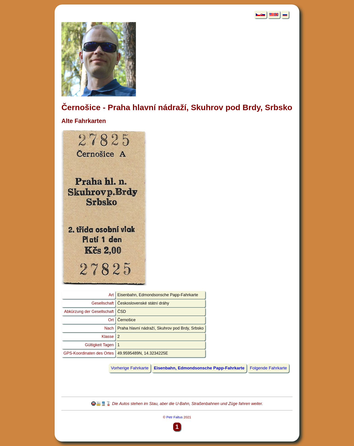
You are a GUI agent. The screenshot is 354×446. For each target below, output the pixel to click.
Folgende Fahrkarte (268, 368)
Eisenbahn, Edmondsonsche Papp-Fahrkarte (199, 368)
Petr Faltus (174, 417)
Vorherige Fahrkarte (130, 368)
